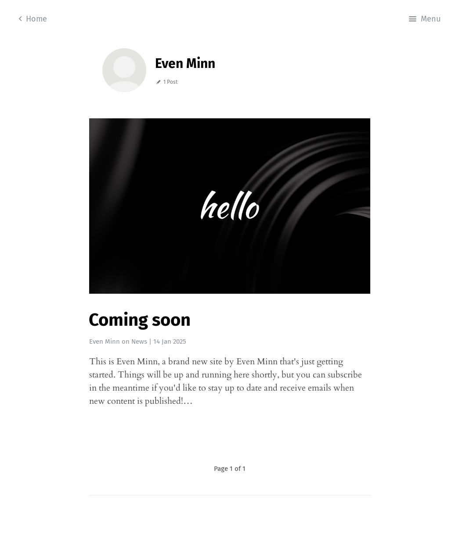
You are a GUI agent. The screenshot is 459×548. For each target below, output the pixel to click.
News (139, 341)
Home (33, 19)
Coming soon (140, 320)
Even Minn (104, 341)
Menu (425, 19)
